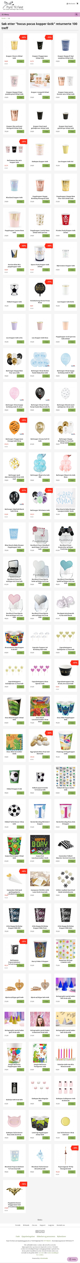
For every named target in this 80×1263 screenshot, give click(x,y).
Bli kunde (26, 1225)
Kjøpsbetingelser (28, 1237)
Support (42, 1225)
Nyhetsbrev (61, 1237)
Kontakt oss (61, 1225)
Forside (4, 18)
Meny (5, 14)
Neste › (40, 1220)
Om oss (34, 1225)
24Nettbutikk (44, 1259)
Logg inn (51, 1225)
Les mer (41, 1253)
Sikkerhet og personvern (46, 1237)
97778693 (47, 1241)
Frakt (18, 1237)
